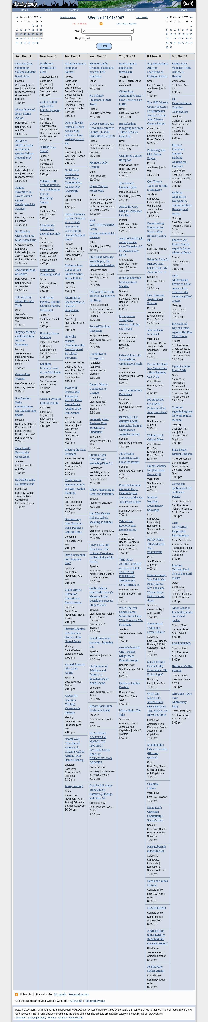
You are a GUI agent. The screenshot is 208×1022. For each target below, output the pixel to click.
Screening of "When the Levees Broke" (156, 628)
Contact (73, 9)
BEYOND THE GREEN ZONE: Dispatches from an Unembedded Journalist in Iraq (130, 425)
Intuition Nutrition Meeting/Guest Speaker (130, 282)
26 (21, 43)
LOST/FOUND (156, 908)
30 (37, 43)
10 (41, 30)
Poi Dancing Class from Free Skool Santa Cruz (25, 236)
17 (41, 34)
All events (60, 994)
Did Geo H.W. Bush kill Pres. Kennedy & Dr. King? (102, 296)
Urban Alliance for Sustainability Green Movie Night (130, 359)
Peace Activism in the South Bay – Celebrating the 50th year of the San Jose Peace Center (131, 493)
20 (25, 38)
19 (21, 38)
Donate (183, 9)
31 (170, 47)
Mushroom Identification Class (48, 68)
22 (33, 38)
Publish (157, 9)
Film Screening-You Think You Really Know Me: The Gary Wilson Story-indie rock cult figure (157, 588)
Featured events (79, 994)
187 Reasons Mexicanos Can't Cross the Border (129, 458)
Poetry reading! (74, 786)
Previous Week (68, 17)
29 (33, 43)
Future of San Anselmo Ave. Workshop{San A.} (101, 459)
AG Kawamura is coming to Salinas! (75, 68)
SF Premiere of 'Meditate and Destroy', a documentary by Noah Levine (99, 674)
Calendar (130, 9)
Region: (79, 38)
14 (29, 34)
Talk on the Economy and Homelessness (127, 525)
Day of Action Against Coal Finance (155, 299)
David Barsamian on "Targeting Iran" (75, 559)
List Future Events (126, 23)
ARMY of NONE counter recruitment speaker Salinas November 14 (24, 149)
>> (41, 17)
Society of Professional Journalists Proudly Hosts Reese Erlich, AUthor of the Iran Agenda (73, 400)
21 (29, 38)
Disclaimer (20, 1017)
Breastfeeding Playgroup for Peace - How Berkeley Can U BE (157, 231)
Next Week (142, 17)
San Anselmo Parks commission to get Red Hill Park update (25, 406)
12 (21, 34)
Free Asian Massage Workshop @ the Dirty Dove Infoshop (102, 261)
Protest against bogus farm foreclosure (128, 68)
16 (37, 34)
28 (29, 43)
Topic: (76, 30)
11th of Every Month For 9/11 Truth (24, 301)
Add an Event (79, 23)
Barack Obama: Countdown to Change (99, 389)
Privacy (52, 1017)
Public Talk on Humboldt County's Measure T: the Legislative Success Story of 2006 (101, 596)
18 (17, 38)
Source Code (76, 1017)
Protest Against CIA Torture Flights (156, 154)
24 (41, 38)
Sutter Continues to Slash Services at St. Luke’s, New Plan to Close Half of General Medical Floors (75, 226)
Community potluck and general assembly (50, 229)
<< (17, 17)
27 (25, 43)
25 (17, 43)
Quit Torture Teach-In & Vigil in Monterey (157, 186)
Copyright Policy (37, 1017)
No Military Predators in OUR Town (100, 100)
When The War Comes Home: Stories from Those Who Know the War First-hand (131, 616)
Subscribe (102, 9)
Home (24, 9)
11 (17, 34)
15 (33, 34)
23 (37, 38)
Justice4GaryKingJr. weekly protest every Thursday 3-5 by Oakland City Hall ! (131, 246)
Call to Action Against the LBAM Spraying (50, 106)
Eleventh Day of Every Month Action (25, 114)
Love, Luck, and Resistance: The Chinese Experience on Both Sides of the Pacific (102, 553)
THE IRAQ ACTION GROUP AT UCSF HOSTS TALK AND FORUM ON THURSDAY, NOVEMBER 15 (130, 572)
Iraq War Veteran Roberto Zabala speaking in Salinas (101, 518)
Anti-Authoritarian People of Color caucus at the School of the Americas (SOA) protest (182, 288)
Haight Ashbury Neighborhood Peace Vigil (156, 470)
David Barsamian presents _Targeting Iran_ (101, 642)
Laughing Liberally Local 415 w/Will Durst (50, 368)
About (48, 9)
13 (25, 34)
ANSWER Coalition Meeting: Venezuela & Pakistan (72, 704)
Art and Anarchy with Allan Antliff (75, 669)
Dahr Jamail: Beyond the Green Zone (22, 452)
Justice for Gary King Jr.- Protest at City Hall (130, 211)
